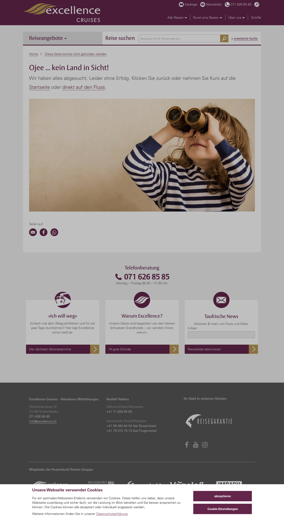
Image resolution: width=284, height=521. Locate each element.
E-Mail (192, 328)
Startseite (39, 87)
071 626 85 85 (142, 276)
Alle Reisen (177, 17)
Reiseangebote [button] (48, 38)
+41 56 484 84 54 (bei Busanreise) (131, 426)
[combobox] (184, 38)
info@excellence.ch (43, 421)
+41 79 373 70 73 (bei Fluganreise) (131, 431)
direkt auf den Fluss (83, 87)
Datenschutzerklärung (112, 514)
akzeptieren (222, 496)
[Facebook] (43, 235)
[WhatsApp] (54, 235)
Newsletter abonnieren (204, 349)
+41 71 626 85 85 (119, 411)
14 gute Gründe (119, 349)
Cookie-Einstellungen (223, 509)
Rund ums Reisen (207, 17)
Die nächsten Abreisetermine (50, 349)
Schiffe (256, 17)
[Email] (33, 235)
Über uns (236, 17)
